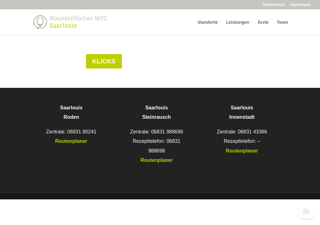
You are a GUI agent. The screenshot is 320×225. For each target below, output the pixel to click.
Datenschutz (273, 5)
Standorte (208, 22)
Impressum (301, 5)
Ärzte (263, 22)
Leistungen (237, 22)
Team (282, 22)
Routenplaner (157, 160)
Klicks (103, 61)
